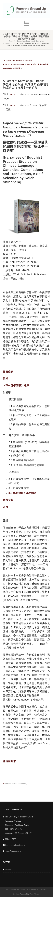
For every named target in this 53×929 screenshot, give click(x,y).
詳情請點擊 (9, 761)
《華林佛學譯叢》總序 (16, 385)
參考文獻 (8, 500)
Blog (13, 43)
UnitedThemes (35, 894)
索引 (5, 507)
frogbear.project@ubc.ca (15, 845)
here (12, 94)
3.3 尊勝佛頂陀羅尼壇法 (22, 493)
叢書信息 (8, 371)
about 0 (8, 870)
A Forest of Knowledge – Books (18, 60)
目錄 (5, 378)
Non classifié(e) (20, 784)
